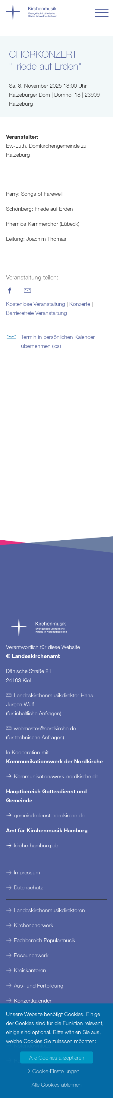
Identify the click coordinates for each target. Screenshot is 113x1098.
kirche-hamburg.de (36, 845)
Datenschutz (28, 887)
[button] (101, 13)
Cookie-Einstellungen (55, 1071)
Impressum (27, 872)
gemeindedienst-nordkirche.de (49, 815)
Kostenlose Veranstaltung (35, 303)
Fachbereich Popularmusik (44, 940)
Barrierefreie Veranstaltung (36, 312)
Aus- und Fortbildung (38, 985)
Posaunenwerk (31, 955)
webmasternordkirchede (45, 728)
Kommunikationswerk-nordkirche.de (56, 776)
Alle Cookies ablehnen (56, 1084)
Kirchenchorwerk (33, 925)
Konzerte (79, 303)
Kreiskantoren (30, 970)
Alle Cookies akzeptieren (56, 1057)
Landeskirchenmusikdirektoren (49, 910)
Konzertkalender (33, 1000)
